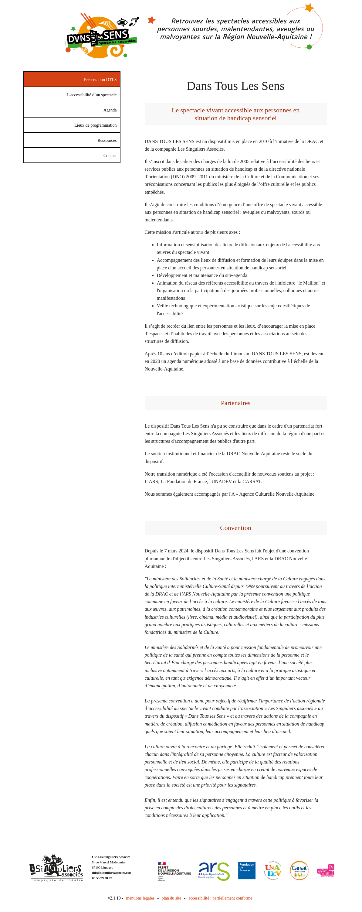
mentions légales (140, 898)
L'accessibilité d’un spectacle (92, 95)
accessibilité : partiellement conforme (220, 898)
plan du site (171, 898)
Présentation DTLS (100, 79)
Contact (110, 155)
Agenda (110, 110)
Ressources (107, 140)
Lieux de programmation (95, 125)
